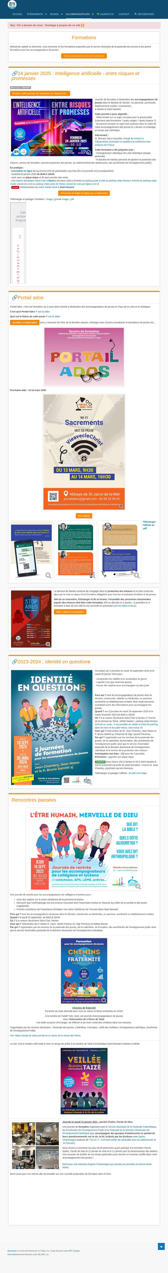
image (49, 199)
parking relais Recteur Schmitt (124, 180)
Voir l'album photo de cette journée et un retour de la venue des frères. (45, 1035)
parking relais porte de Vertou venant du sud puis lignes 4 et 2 (67, 184)
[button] (84, 25)
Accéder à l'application (25, 322)
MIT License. (74, 1251)
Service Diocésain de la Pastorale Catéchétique (132, 1126)
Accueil (17, 14)
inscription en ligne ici (23, 171)
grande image (61, 199)
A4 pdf (132, 773)
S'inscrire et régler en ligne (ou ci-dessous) (84, 193)
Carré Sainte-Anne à (56, 187)
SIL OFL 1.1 (43, 1254)
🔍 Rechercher (144, 14)
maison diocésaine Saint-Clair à (36, 180)
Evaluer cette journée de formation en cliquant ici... (40, 93)
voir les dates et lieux (124, 605)
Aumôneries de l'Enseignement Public (85, 1130)
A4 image (142, 773)
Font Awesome (14, 1254)
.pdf (72, 199)
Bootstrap (12, 1251)
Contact (124, 14)
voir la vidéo (44, 311)
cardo (109, 724)
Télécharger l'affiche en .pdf (149, 525)
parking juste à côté (95, 180)
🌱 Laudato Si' (105, 14)
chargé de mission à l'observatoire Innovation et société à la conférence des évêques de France (122, 141)
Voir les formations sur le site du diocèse (84, 56)
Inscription (84, 515)
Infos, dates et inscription (70, 612)
